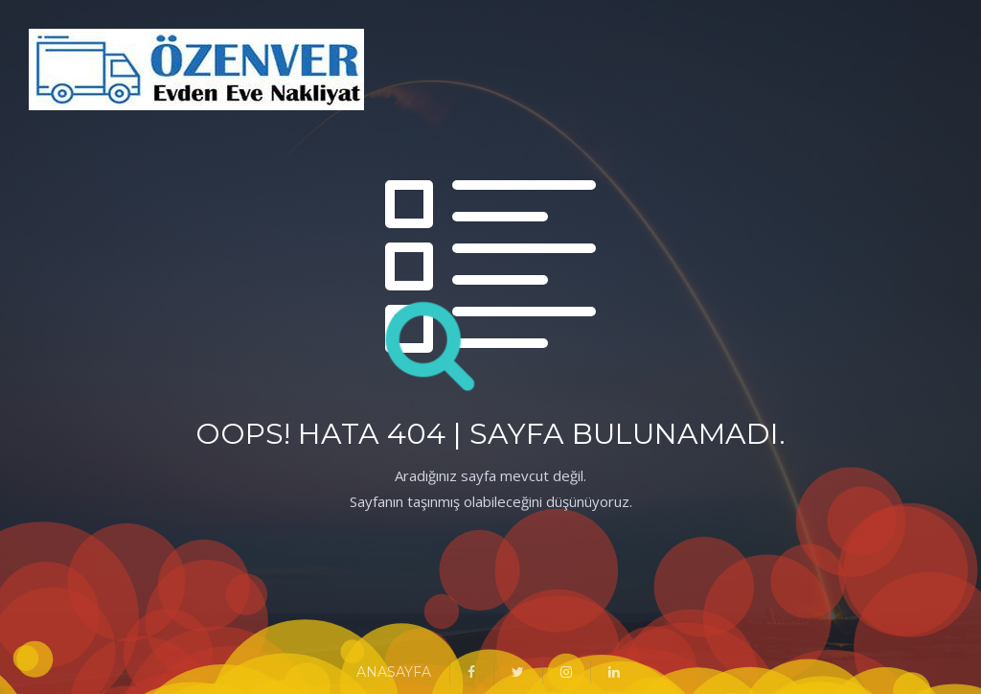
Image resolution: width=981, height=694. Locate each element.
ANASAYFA (393, 672)
